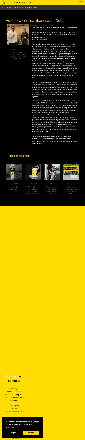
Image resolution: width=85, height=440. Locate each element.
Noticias (9, 7)
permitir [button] (31, 433)
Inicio (3, 7)
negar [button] (13, 433)
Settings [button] (9, 427)
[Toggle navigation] (81, 2)
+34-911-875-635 (25, 2)
